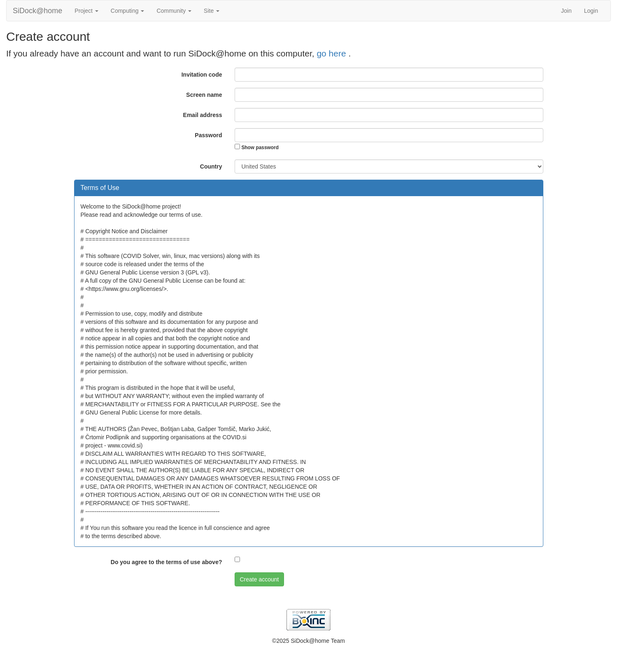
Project (86, 10)
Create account (259, 579)
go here (332, 53)
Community (173, 10)
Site (211, 10)
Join (566, 10)
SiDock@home (37, 11)
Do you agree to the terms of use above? (166, 562)
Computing (127, 10)
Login (591, 10)
